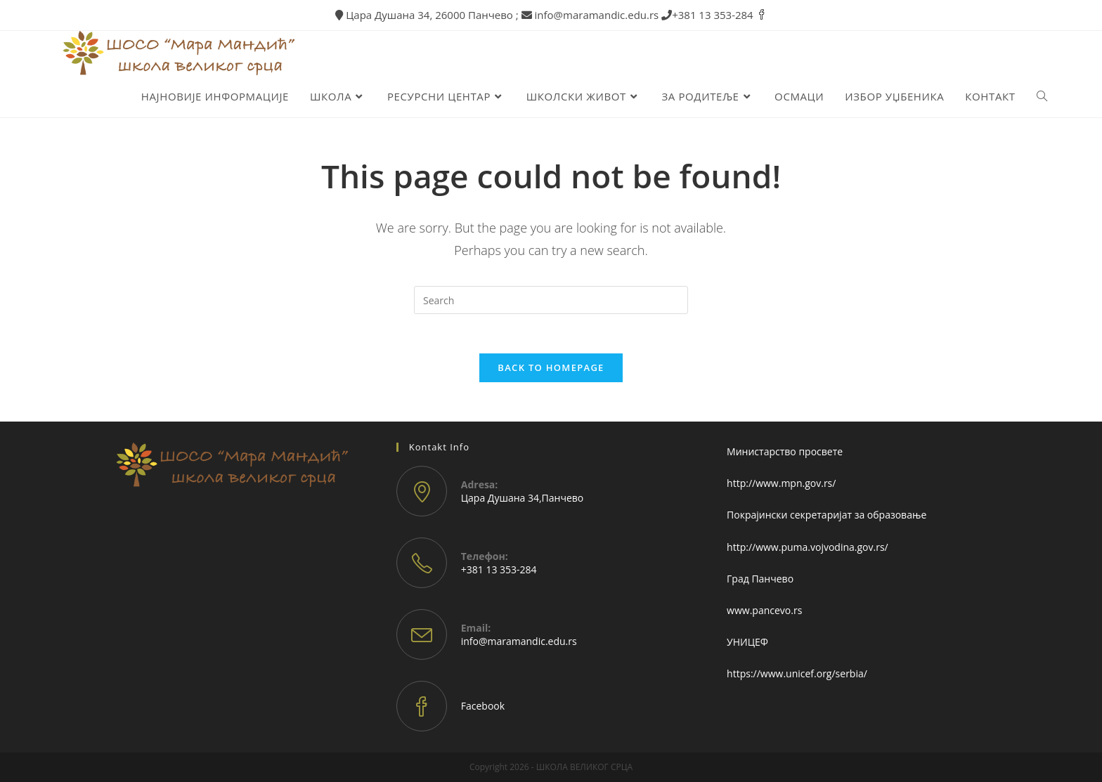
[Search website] (1042, 98)
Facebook (483, 705)
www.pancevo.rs (764, 610)
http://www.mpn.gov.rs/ (781, 483)
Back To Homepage (551, 371)
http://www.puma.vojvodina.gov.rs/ (807, 547)
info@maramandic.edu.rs (519, 641)
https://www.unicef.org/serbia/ (797, 673)
